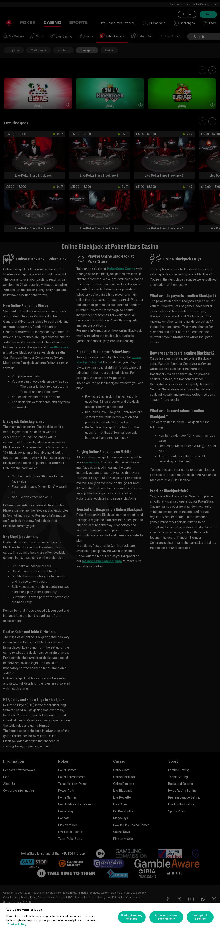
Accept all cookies (200, 917)
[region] (110, 917)
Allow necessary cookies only (166, 917)
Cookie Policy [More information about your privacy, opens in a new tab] (17, 924)
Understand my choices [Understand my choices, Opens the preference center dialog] (131, 917)
